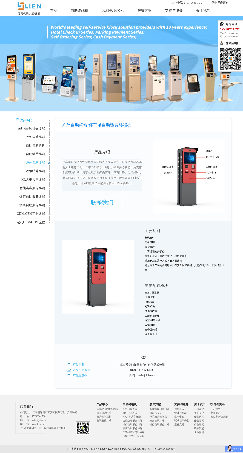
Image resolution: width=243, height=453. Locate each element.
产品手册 (78, 364)
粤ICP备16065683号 (165, 448)
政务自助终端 (35, 137)
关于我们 (203, 10)
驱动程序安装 (181, 420)
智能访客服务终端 (32, 188)
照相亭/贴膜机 (113, 10)
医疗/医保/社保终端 (31, 128)
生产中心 (179, 416)
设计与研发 (180, 412)
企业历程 (199, 416)
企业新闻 (199, 420)
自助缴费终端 (35, 154)
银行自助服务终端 (32, 196)
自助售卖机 (156, 412)
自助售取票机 (35, 145)
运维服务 (179, 409)
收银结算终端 (35, 171)
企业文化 (199, 412)
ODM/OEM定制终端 (31, 213)
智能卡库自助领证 (159, 409)
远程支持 (179, 424)
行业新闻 (199, 424)
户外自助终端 (35, 162)
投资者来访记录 (219, 416)
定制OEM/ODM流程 (31, 222)
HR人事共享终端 (33, 179)
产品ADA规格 (81, 370)
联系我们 (102, 202)
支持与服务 (174, 10)
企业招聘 (199, 432)
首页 (53, 10)
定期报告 (215, 412)
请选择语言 (218, 2)
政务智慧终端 (157, 420)
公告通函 (215, 409)
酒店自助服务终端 (32, 205)
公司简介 (199, 409)
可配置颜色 (80, 375)
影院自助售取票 (158, 416)
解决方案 (144, 10)
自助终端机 (79, 10)
